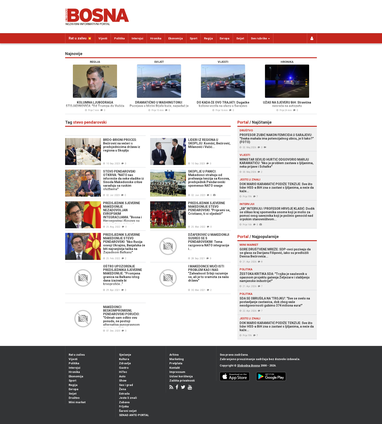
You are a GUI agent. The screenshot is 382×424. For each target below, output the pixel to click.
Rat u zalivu (77, 354)
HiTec (123, 372)
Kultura (124, 359)
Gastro (124, 367)
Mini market (77, 402)
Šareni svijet (127, 410)
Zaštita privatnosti (182, 380)
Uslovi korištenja (181, 376)
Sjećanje (125, 354)
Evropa (224, 38)
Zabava (124, 402)
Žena (122, 389)
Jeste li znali (128, 397)
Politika (119, 38)
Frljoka (124, 406)
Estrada (124, 393)
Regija (208, 38)
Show (123, 380)
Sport (193, 38)
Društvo (74, 397)
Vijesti (102, 38)
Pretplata (175, 363)
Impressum (177, 372)
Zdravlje (125, 363)
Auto (122, 376)
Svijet (240, 38)
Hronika (155, 38)
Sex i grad (126, 385)
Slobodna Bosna (248, 365)
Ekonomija (175, 38)
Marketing (176, 359)
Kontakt (174, 367)
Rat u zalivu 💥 (80, 38)
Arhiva (174, 354)
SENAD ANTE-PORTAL (134, 415)
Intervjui (137, 38)
